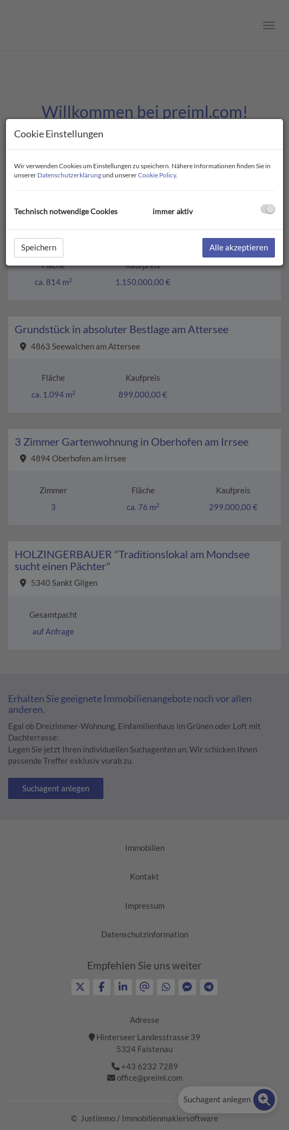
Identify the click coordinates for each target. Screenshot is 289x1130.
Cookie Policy (157, 175)
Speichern (38, 247)
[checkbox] (267, 209)
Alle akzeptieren (238, 247)
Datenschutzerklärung (69, 175)
